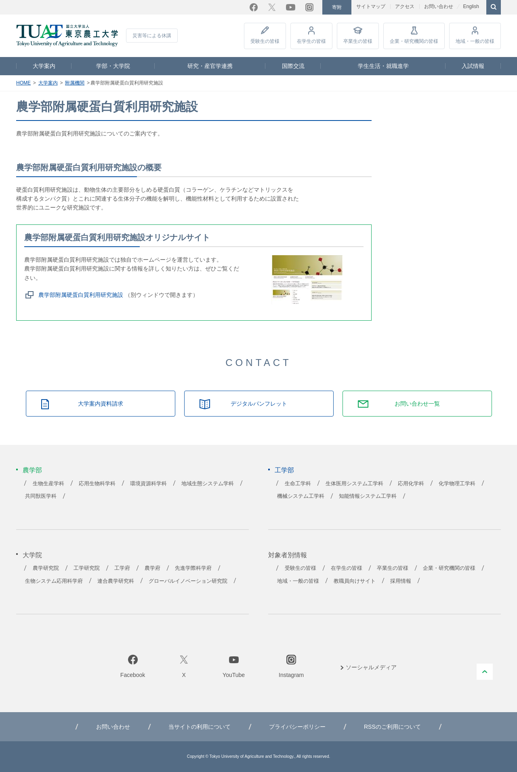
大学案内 (44, 66)
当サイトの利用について (199, 726)
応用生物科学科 (97, 483)
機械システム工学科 (300, 496)
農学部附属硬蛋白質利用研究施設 (80, 295)
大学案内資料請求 (100, 403)
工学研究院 (87, 568)
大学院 (32, 555)
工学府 (122, 568)
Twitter (271, 7)
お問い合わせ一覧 (417, 403)
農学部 (32, 470)
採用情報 (400, 581)
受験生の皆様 (265, 41)
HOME (23, 83)
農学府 (152, 568)
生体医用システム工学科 (354, 483)
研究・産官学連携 (210, 66)
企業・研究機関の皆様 (414, 41)
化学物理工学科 (457, 483)
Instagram (309, 7)
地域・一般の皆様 (475, 41)
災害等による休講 (151, 35)
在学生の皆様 (311, 41)
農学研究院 (46, 568)
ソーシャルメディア (371, 667)
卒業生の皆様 (357, 41)
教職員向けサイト (355, 581)
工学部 (284, 470)
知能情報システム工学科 (368, 496)
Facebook (253, 7)
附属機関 (74, 83)
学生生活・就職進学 (383, 66)
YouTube (290, 7)
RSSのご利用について (392, 726)
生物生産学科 (48, 483)
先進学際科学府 (193, 568)
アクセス (404, 6)
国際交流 (293, 66)
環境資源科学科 (148, 483)
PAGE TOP (485, 672)
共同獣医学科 (41, 496)
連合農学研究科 (115, 581)
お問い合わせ (438, 6)
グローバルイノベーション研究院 (188, 581)
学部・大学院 (113, 66)
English (471, 6)
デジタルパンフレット (259, 403)
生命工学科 (298, 483)
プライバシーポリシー (297, 726)
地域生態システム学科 (207, 483)
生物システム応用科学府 (54, 581)
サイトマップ (370, 6)
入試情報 (473, 66)
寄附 (337, 7)
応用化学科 (411, 483)
